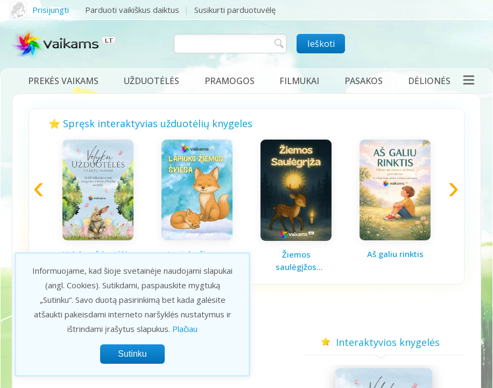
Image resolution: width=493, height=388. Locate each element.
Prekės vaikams (63, 81)
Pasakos (363, 81)
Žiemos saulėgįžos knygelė (296, 261)
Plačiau (185, 328)
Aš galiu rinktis (395, 253)
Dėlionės (429, 81)
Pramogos (230, 81)
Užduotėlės (151, 81)
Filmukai (299, 81)
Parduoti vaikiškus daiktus (132, 9)
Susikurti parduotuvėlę (235, 9)
